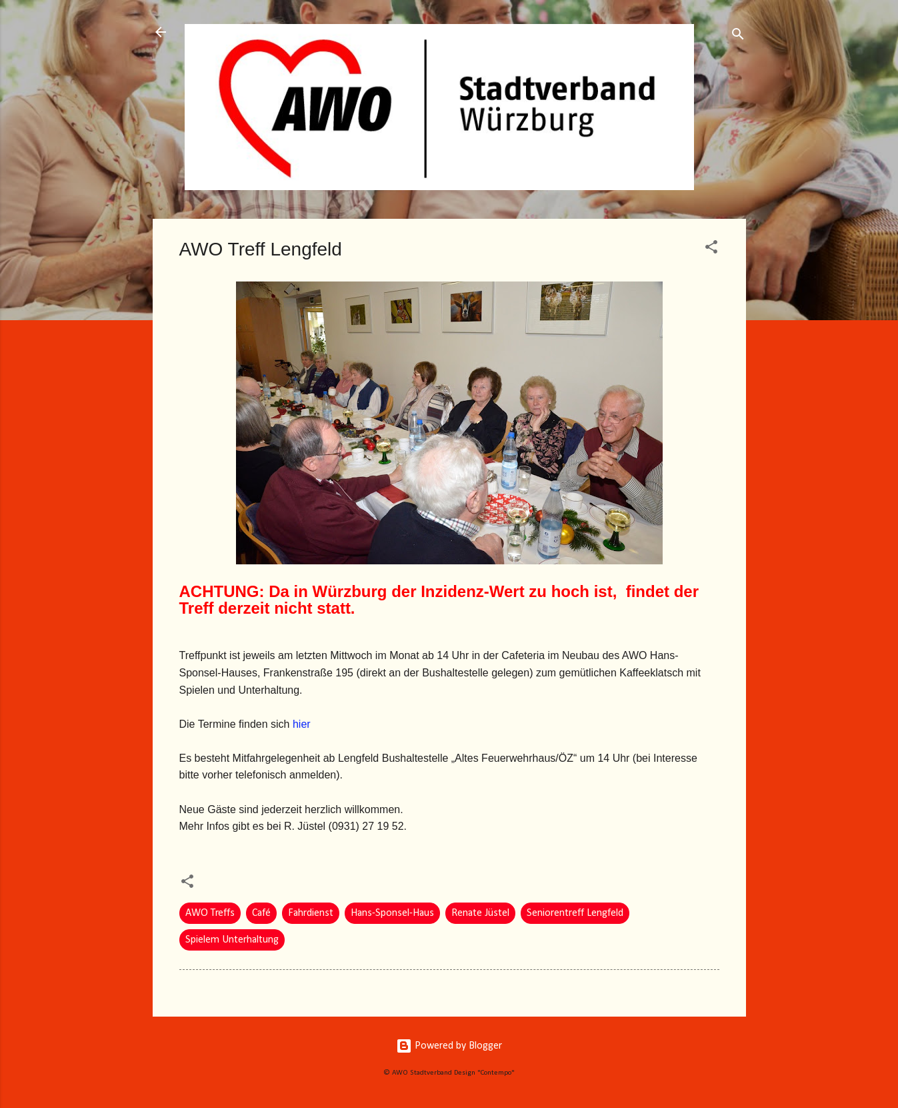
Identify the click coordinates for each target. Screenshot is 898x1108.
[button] (711, 249)
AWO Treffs (210, 913)
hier (302, 724)
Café (261, 913)
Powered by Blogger (449, 1046)
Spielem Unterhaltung (232, 940)
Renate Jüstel (480, 913)
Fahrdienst (310, 913)
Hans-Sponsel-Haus (392, 913)
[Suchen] (738, 36)
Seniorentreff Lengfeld (575, 913)
